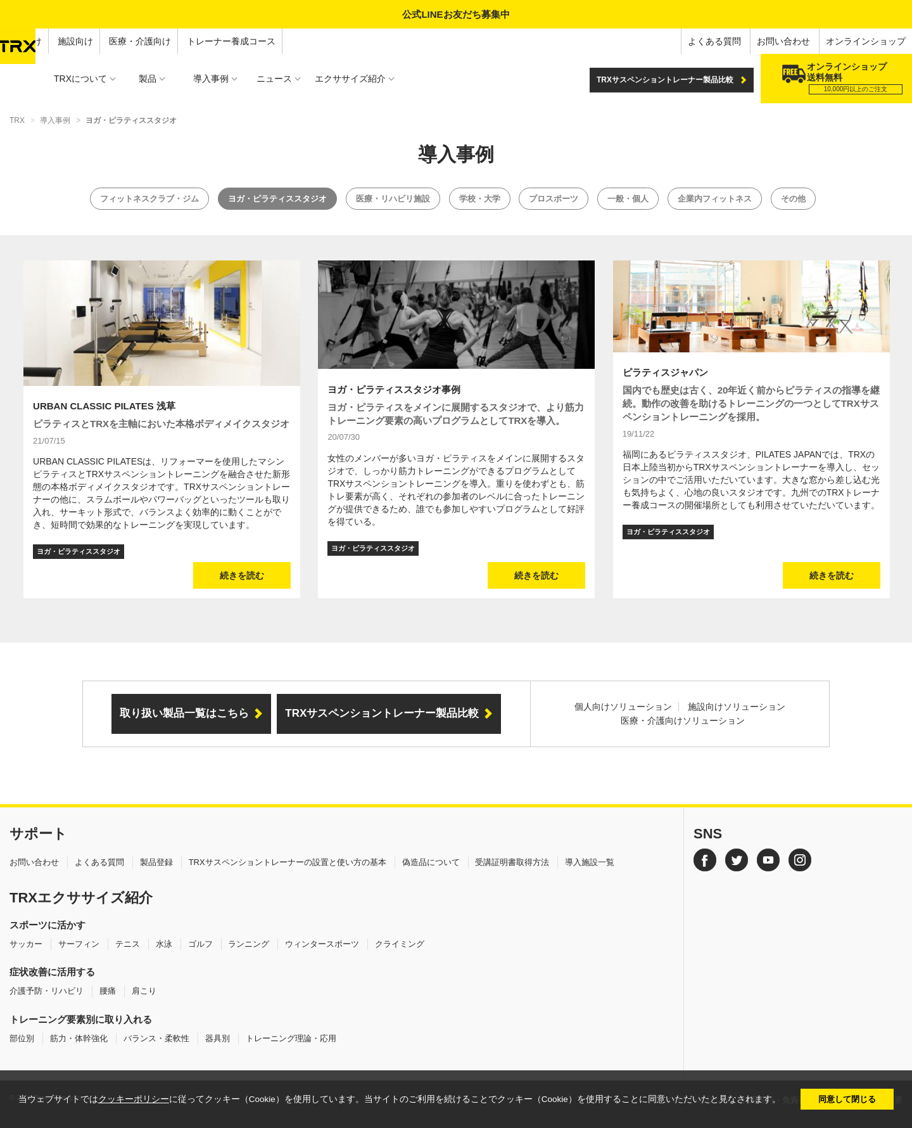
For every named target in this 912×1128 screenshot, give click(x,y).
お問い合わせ (783, 41)
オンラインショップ (866, 41)
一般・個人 (628, 198)
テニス (127, 944)
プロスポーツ (553, 198)
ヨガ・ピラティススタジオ (277, 198)
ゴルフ (200, 944)
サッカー (26, 944)
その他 (793, 198)
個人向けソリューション (623, 706)
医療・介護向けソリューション (683, 720)
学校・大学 (479, 198)
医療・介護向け (140, 41)
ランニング (248, 944)
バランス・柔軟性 (156, 1038)
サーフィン (78, 944)
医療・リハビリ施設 (393, 198)
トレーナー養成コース (231, 41)
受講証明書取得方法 (512, 862)
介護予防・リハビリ (47, 991)
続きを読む (242, 575)
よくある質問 (714, 41)
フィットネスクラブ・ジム (149, 198)
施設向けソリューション (736, 706)
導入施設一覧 (589, 862)
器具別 (217, 1038)
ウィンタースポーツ (322, 944)
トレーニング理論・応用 (291, 1038)
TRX (17, 120)
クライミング (399, 944)
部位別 (22, 1038)
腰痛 (107, 991)
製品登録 (156, 862)
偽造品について (431, 862)
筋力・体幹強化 (79, 1038)
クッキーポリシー (133, 1099)
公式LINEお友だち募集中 (455, 14)
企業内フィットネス (715, 198)
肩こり (144, 991)
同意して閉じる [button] (847, 1099)
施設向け (75, 41)
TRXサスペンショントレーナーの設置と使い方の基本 (287, 862)
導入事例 (55, 120)
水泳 (164, 944)
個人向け (24, 41)
